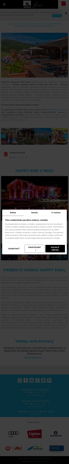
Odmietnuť (13, 249)
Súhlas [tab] (13, 213)
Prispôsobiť (34, 248)
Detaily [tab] (34, 213)
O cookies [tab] (56, 213)
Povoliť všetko (55, 248)
